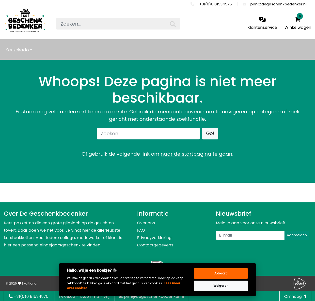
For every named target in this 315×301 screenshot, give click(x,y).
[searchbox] (118, 24)
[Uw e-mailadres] (250, 235)
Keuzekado (17, 50)
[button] (210, 133)
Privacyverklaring (154, 238)
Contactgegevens (155, 245)
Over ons (146, 223)
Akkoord (220, 273)
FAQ (141, 230)
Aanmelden (297, 235)
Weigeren (221, 285)
